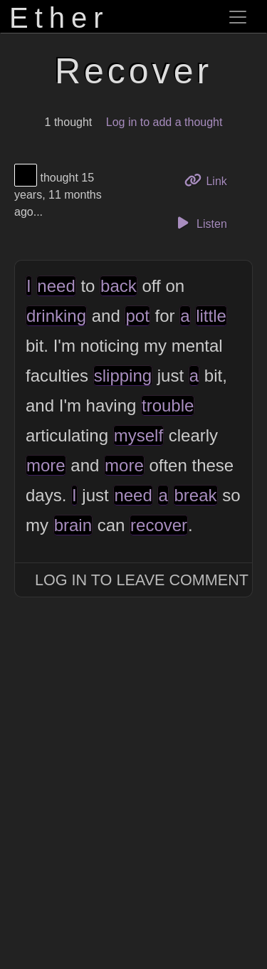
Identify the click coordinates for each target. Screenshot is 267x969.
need (56, 285)
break (195, 495)
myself (138, 435)
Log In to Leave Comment (141, 580)
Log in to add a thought (164, 122)
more (46, 465)
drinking (56, 315)
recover (158, 525)
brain (73, 525)
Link (210, 179)
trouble (168, 405)
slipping (123, 375)
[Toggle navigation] (238, 17)
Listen (200, 223)
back (118, 285)
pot (137, 315)
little (211, 315)
